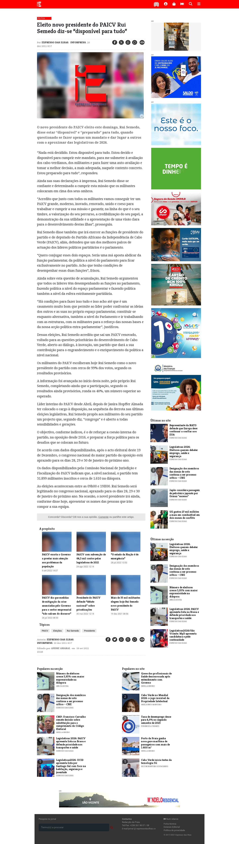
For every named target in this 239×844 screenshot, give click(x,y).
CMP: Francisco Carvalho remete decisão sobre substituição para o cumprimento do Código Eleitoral (71, 723)
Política (41, 18)
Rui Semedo (72, 630)
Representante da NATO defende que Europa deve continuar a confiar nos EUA (183, 429)
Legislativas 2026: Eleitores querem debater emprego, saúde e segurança (183, 451)
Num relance (171, 819)
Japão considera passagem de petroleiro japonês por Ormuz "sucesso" (184, 493)
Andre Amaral (60, 648)
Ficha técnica (170, 824)
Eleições (57, 630)
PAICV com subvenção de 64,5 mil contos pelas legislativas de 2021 (91, 558)
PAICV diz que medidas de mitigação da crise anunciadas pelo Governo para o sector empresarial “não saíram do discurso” (56, 605)
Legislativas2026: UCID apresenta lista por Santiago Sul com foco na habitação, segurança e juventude (71, 766)
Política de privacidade (174, 830)
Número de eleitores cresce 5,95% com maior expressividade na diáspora (183, 592)
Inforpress (78, 42)
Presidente (89, 630)
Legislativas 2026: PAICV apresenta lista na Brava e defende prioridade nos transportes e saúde (184, 613)
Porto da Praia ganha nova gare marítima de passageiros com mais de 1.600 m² (155, 743)
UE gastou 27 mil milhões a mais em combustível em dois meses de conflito (184, 515)
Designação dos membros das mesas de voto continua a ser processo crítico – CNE (184, 473)
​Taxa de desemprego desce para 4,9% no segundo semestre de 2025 (156, 720)
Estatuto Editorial (172, 827)
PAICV (45, 630)
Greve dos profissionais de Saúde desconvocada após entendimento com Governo (156, 678)
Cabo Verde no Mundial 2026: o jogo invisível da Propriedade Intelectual (155, 698)
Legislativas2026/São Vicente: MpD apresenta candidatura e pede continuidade (183, 635)
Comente (103, 516)
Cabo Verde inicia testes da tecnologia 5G (156, 761)
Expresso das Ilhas (55, 42)
